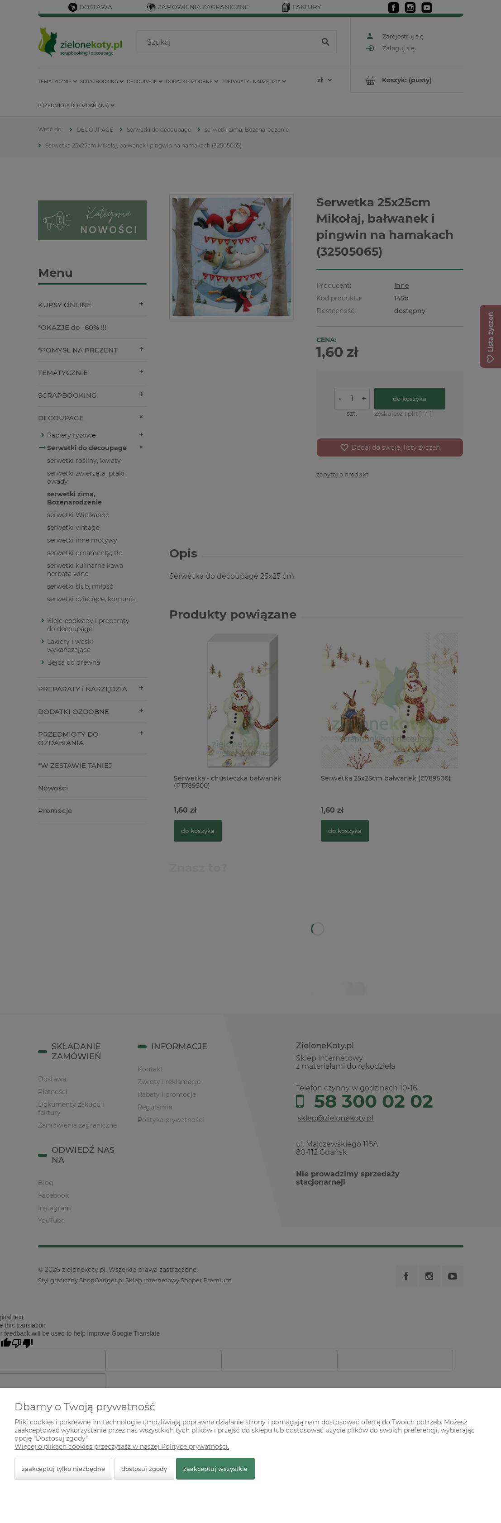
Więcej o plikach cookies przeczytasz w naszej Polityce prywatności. (121, 1446)
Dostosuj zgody (144, 1468)
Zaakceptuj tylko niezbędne (63, 1468)
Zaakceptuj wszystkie (215, 1468)
